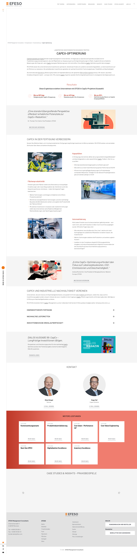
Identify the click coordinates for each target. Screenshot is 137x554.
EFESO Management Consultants (16, 43)
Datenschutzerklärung (78, 527)
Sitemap (74, 534)
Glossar (74, 531)
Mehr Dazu (31, 439)
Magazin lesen (34, 355)
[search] (134, 8)
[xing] (3, 549)
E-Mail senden (49, 406)
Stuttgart (43, 539)
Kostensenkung (37, 43)
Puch (42, 531)
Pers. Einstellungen (77, 536)
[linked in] (3, 545)
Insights (99, 4)
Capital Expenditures (33, 58)
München (43, 536)
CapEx (42, 58)
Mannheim (44, 534)
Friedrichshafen (45, 529)
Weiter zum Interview (37, 127)
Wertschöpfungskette (86, 72)
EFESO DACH (3, 278)
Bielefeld (43, 526)
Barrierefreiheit (76, 524)
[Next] (119, 493)
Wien (42, 541)
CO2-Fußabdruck (81, 295)
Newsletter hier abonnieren (120, 533)
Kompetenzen (28, 43)
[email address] (3, 542)
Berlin (43, 524)
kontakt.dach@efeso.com (15, 534)
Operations (41, 72)
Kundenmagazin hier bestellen (120, 524)
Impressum (75, 522)
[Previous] (23, 493)
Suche (74, 529)
